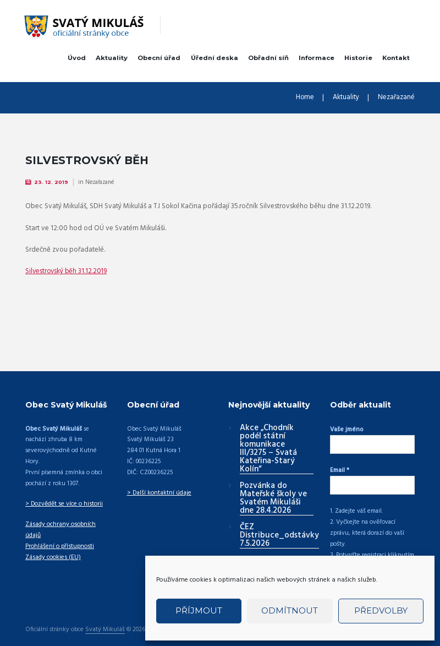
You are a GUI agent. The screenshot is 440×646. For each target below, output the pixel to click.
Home (304, 98)
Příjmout (198, 610)
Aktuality (112, 58)
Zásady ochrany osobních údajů (67, 524)
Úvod (77, 58)
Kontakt (396, 58)
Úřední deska (214, 58)
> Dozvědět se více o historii (63, 503)
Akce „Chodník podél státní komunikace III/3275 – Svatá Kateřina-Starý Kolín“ (268, 449)
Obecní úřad (159, 58)
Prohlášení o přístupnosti (58, 535)
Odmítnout (289, 610)
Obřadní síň (268, 58)
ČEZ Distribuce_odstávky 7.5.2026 (279, 535)
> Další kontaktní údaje (158, 492)
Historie (358, 58)
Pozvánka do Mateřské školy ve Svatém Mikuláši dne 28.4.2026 (273, 498)
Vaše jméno (346, 429)
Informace (316, 58)
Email (339, 467)
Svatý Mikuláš (104, 618)
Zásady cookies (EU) (52, 546)
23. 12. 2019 (52, 182)
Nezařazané (396, 98)
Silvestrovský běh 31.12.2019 (67, 271)
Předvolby (381, 610)
